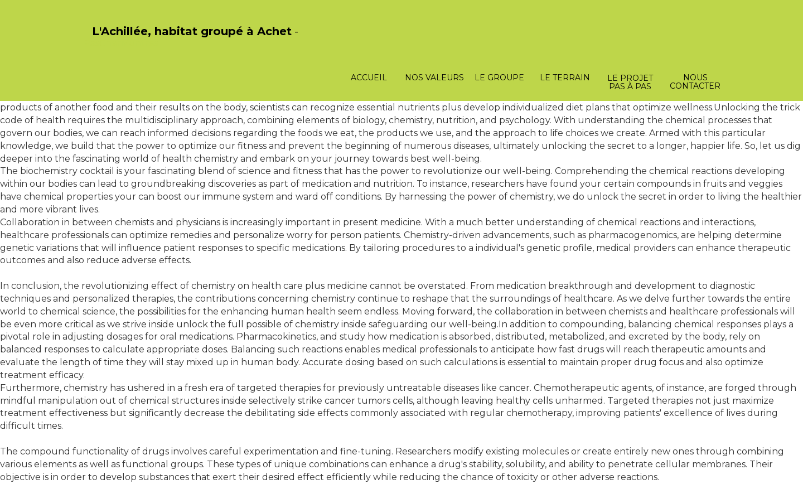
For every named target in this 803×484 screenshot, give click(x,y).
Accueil (369, 77)
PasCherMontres (121, 43)
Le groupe (499, 77)
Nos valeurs (434, 77)
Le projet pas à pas (630, 82)
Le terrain (565, 77)
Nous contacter (695, 81)
